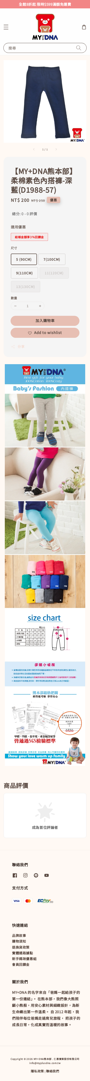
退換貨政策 (21, 947)
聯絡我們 (52, 1071)
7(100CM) (51, 259)
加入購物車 (45, 320)
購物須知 (19, 941)
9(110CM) (24, 273)
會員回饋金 (21, 964)
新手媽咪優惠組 (24, 958)
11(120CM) (54, 273)
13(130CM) (25, 286)
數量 (14, 298)
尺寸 (14, 248)
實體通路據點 (22, 953)
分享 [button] (17, 346)
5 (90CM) (24, 259)
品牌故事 (19, 935)
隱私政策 (37, 1071)
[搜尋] (78, 47)
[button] (6, 27)
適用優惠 (18, 226)
